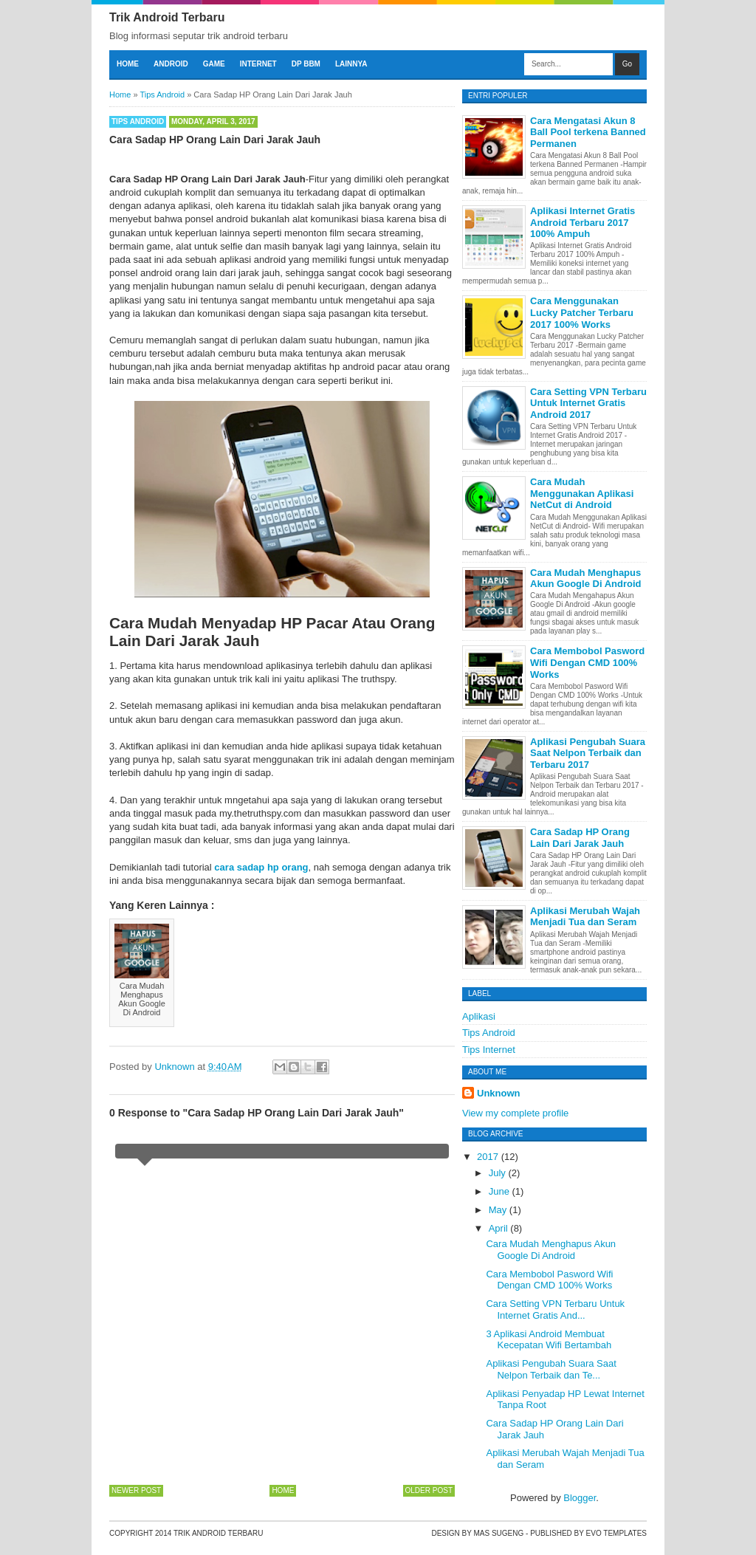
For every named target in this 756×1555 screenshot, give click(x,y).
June (500, 1191)
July (499, 1172)
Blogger (579, 1497)
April (500, 1228)
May (499, 1209)
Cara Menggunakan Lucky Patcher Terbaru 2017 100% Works (581, 312)
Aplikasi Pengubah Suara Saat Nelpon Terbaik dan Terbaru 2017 (587, 753)
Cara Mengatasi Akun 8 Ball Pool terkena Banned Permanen (588, 132)
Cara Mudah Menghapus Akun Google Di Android (585, 578)
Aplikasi (478, 1016)
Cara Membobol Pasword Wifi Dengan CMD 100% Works (587, 662)
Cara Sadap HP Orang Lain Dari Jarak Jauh (580, 837)
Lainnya (351, 64)
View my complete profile (515, 1113)
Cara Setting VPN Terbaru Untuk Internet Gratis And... (555, 1309)
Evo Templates (616, 1533)
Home (128, 64)
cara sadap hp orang (261, 867)
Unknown (498, 1093)
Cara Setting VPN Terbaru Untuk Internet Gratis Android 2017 (588, 403)
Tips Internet (488, 1049)
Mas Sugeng (498, 1533)
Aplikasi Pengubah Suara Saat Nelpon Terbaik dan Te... (551, 1369)
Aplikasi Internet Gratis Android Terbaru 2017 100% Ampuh (582, 222)
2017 (489, 1156)
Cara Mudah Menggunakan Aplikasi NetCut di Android (581, 493)
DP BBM (306, 64)
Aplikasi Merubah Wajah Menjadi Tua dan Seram (585, 916)
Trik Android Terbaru (166, 17)
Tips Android (137, 121)
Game (214, 64)
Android (171, 64)
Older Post (429, 1490)
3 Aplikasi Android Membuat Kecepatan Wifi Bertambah (548, 1339)
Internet (258, 64)
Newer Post (136, 1490)
